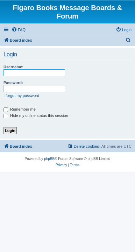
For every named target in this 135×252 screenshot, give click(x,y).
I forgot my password (21, 95)
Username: (13, 67)
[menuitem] (19, 30)
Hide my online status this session (35, 115)
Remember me (19, 109)
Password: (13, 82)
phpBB (49, 159)
